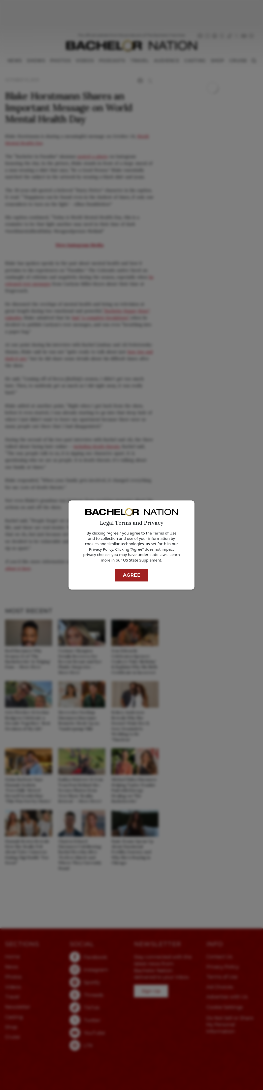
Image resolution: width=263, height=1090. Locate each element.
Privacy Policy (101, 549)
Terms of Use (165, 533)
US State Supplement (142, 560)
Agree (131, 575)
